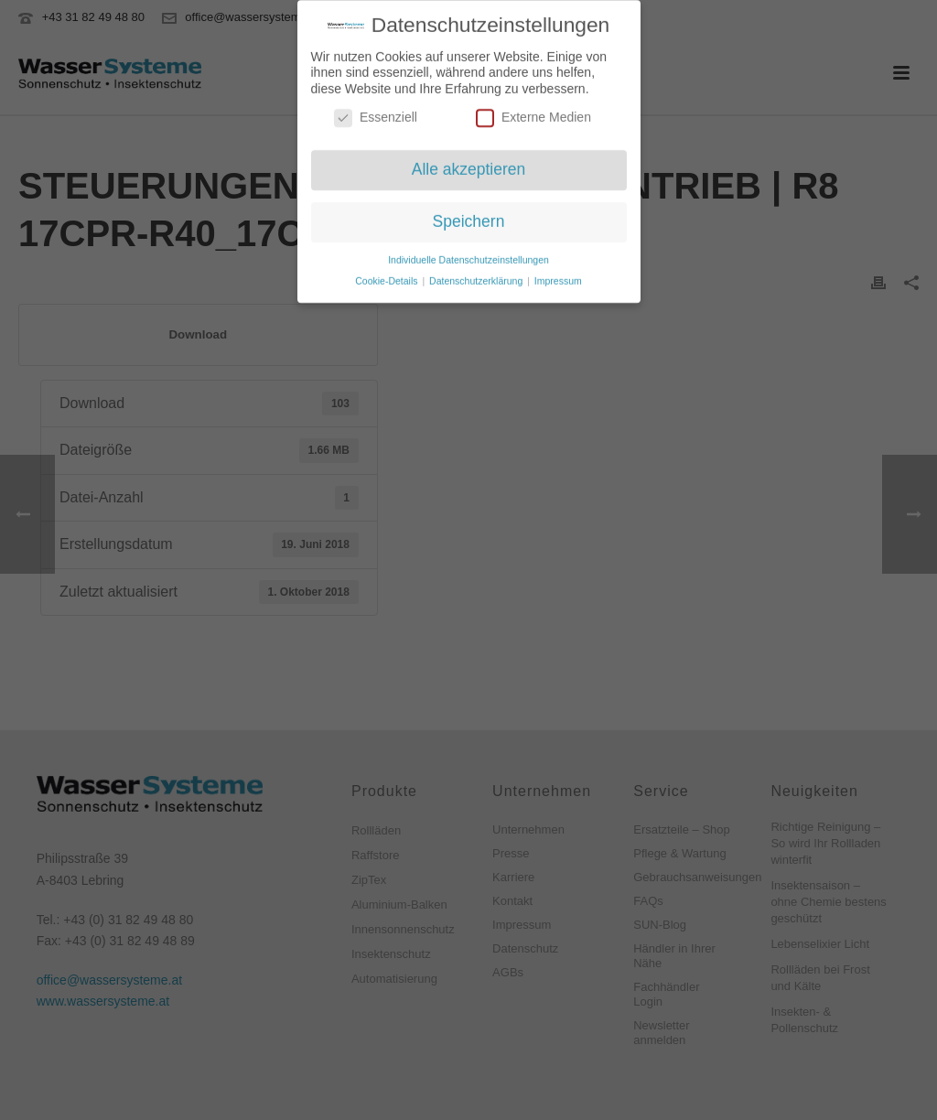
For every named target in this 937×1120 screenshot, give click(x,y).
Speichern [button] (469, 216)
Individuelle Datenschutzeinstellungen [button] (468, 254)
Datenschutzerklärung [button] (477, 275)
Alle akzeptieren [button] (469, 165)
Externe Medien (533, 113)
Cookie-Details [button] (387, 275)
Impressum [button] (558, 275)
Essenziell (375, 113)
